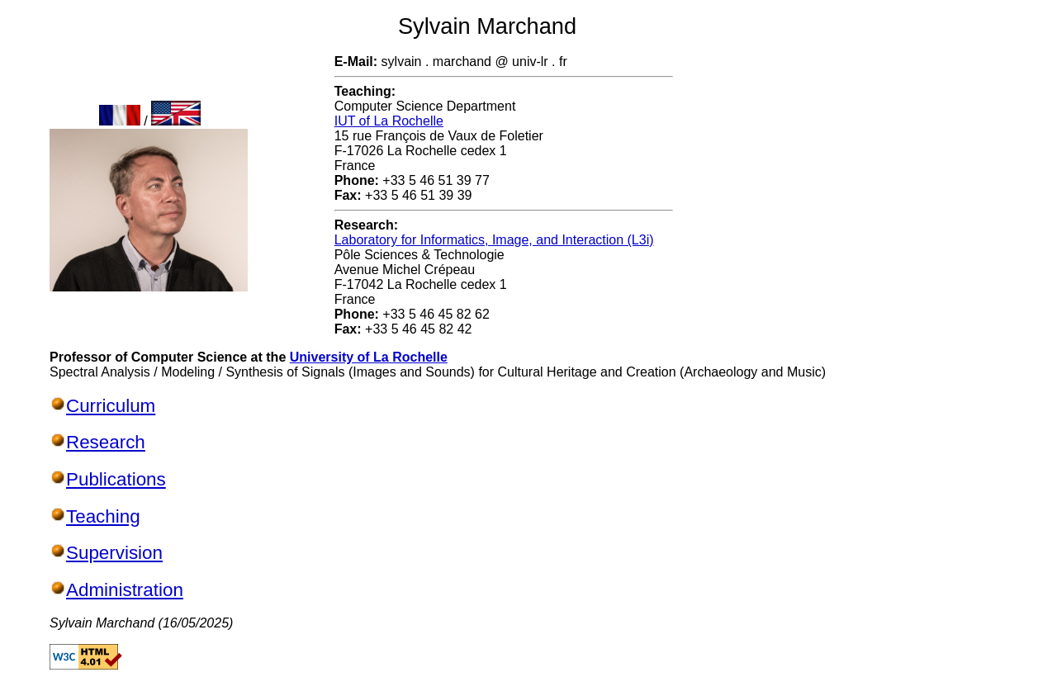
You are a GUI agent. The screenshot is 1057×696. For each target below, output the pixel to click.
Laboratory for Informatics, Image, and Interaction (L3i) (494, 240)
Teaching (103, 516)
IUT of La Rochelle (388, 121)
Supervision (114, 552)
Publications (116, 479)
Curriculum (110, 405)
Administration (124, 590)
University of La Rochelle (369, 357)
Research (105, 442)
